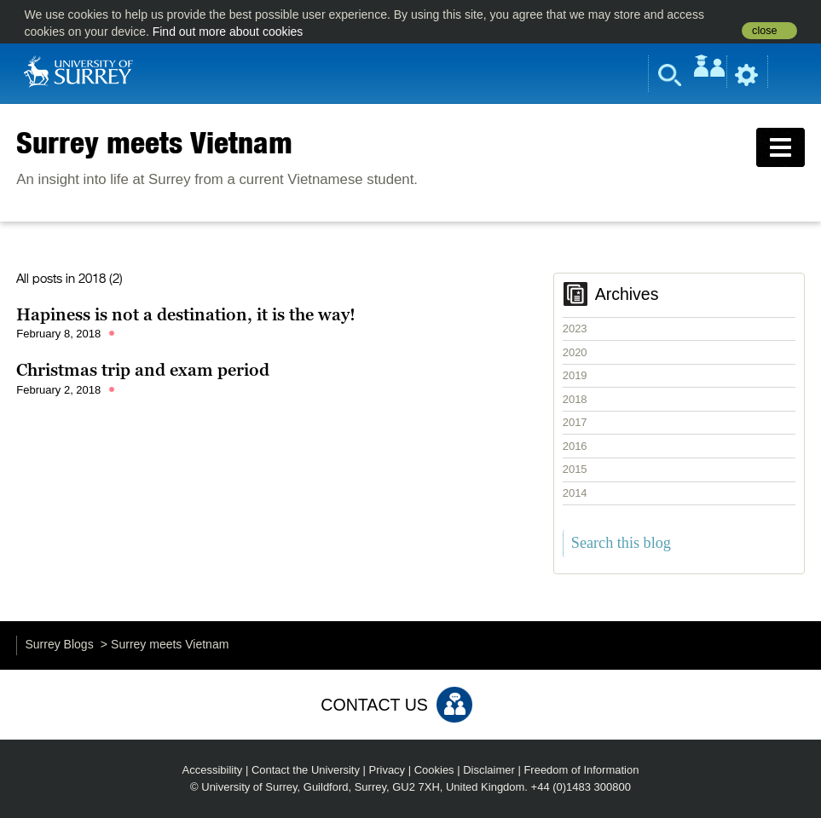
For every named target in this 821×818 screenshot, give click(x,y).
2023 (575, 328)
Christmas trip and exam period (142, 369)
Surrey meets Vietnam (154, 142)
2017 (575, 422)
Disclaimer (489, 769)
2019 (575, 375)
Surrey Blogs (60, 644)
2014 (575, 493)
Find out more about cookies (228, 31)
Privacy (387, 769)
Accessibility (212, 769)
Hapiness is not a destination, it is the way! (186, 314)
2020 (575, 352)
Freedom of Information (581, 769)
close (764, 31)
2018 (575, 399)
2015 (575, 469)
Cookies (434, 769)
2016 (575, 446)
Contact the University (306, 769)
